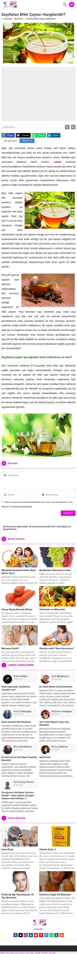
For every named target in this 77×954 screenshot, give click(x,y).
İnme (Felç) (7, 849)
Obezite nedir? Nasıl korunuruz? (56, 648)
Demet (59, 746)
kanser (11, 220)
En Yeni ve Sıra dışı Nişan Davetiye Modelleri (19, 759)
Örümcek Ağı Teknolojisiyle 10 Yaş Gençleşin (18, 896)
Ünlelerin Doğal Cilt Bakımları (55, 894)
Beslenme (19, 19)
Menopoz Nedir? (10, 648)
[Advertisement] (42, 94)
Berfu (23, 746)
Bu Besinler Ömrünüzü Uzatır (55, 570)
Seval (22, 711)
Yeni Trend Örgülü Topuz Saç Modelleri (54, 723)
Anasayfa (7, 19)
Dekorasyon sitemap (23, 952)
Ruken (21, 676)
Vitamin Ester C (47, 849)
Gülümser (61, 711)
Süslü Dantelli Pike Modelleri (16, 722)
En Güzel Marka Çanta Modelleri (55, 686)
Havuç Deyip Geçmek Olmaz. (17, 609)
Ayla (60, 676)
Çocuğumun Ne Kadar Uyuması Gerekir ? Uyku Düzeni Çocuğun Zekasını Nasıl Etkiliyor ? (18, 795)
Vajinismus (44, 757)
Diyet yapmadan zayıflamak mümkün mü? (16, 688)
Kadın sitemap (6, 952)
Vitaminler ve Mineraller (52, 609)
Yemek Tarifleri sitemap (45, 952)
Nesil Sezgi (24, 781)
